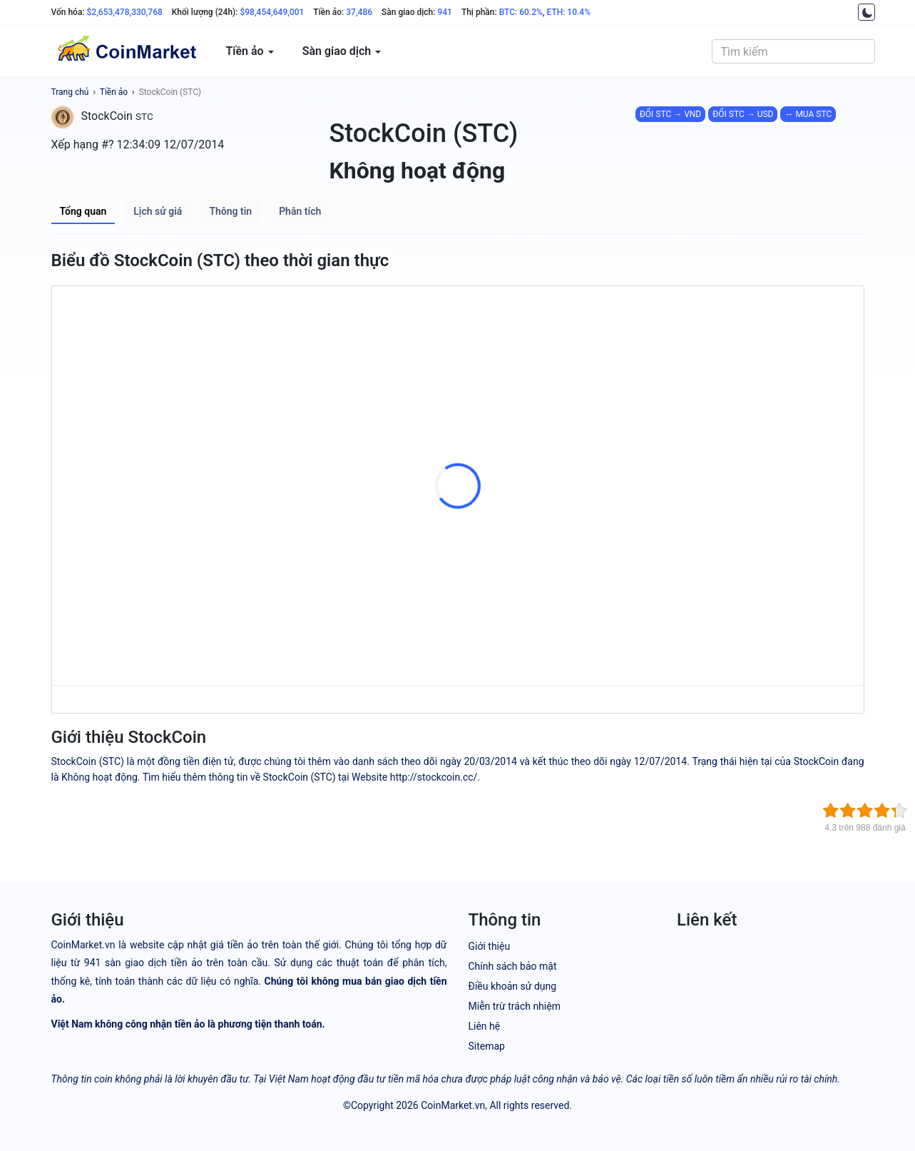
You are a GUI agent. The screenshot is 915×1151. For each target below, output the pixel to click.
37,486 (359, 12)
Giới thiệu (490, 946)
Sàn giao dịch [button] (342, 51)
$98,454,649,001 (272, 12)
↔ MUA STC (808, 114)
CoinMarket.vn (453, 1105)
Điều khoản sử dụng (513, 986)
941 (444, 12)
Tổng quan (83, 211)
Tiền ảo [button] (250, 51)
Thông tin (230, 211)
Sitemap (487, 1046)
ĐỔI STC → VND (671, 114)
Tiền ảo (114, 92)
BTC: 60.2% (521, 12)
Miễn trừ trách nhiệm (515, 1006)
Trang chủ (70, 92)
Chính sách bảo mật (513, 966)
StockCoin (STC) (170, 92)
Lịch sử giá (157, 211)
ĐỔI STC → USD (742, 114)
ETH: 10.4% (568, 12)
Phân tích (300, 211)
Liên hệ (485, 1026)
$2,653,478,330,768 (125, 12)
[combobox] (793, 51)
